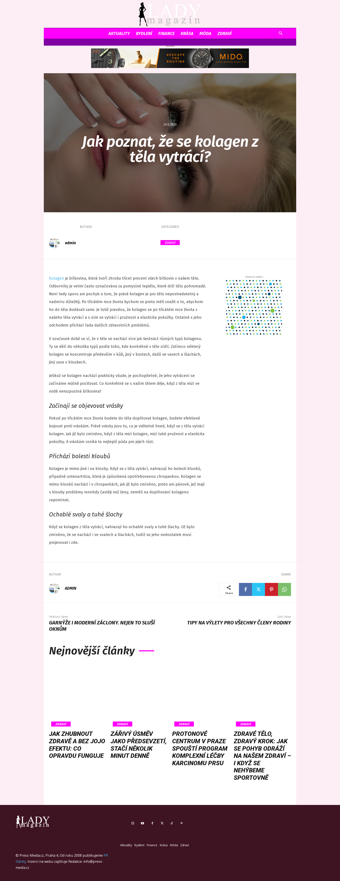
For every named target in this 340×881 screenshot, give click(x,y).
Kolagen (56, 278)
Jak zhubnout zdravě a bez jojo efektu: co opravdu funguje (77, 744)
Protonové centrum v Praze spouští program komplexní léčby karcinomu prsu (199, 748)
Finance (166, 33)
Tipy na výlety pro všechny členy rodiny (239, 623)
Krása (187, 33)
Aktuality (119, 33)
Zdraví (224, 33)
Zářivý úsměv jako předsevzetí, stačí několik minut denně (139, 744)
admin (70, 243)
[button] (280, 34)
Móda (205, 33)
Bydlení (144, 33)
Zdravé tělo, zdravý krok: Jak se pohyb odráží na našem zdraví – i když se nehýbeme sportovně (262, 755)
